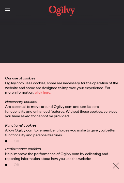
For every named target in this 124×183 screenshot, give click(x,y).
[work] (62, 11)
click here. (43, 92)
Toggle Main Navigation (5, 5)
